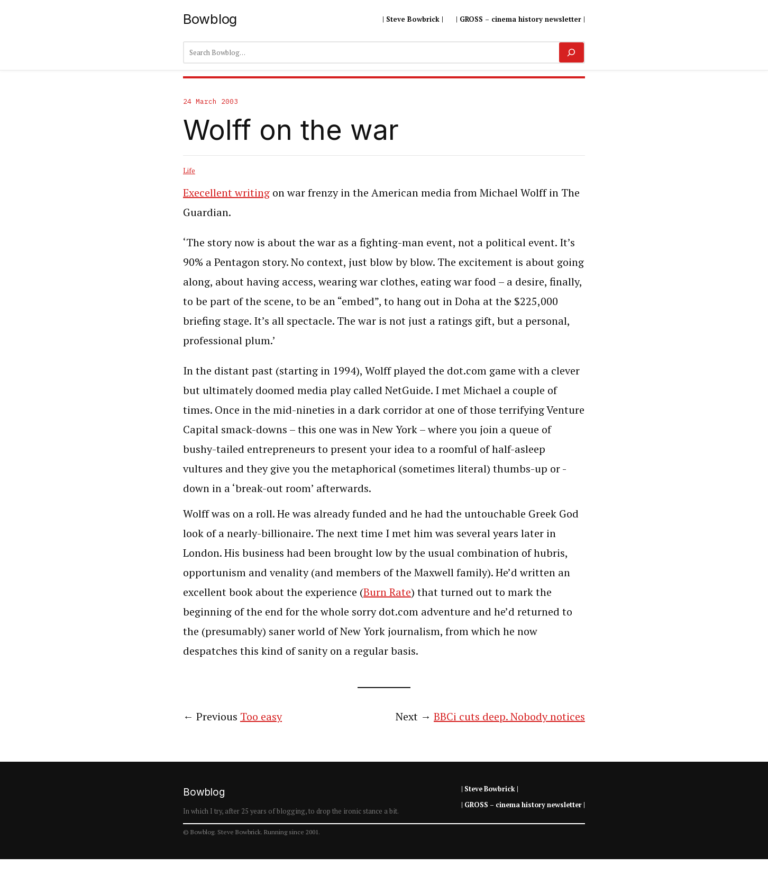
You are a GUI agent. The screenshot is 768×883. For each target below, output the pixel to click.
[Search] (571, 52)
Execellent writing (226, 192)
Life (189, 170)
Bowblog (210, 19)
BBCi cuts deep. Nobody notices (509, 716)
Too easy (261, 716)
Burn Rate (387, 592)
